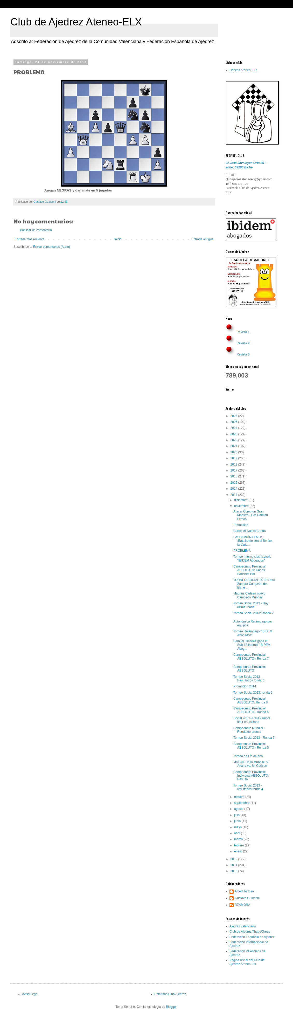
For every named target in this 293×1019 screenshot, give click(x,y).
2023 (234, 434)
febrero (239, 845)
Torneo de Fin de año (248, 756)
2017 (234, 470)
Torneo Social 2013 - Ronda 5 (254, 738)
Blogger (171, 1007)
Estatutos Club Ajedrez (170, 994)
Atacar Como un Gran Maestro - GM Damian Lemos (250, 515)
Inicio (118, 239)
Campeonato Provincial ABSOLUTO (249, 668)
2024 (234, 428)
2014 (234, 488)
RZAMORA (242, 905)
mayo (238, 827)
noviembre (241, 506)
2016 (234, 476)
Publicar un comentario (36, 230)
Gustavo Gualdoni (247, 898)
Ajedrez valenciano (242, 926)
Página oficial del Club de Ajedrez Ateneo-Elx (246, 962)
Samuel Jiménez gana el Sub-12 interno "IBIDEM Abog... (251, 645)
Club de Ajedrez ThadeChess (249, 931)
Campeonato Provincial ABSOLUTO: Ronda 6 (250, 700)
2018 (234, 464)
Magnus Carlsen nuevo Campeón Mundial (249, 595)
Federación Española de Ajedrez (251, 937)
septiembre (242, 803)
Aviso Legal (30, 994)
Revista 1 (242, 332)
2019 (234, 458)
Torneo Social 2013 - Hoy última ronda (250, 605)
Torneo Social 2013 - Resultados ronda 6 (248, 678)
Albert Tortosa (244, 891)
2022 (234, 440)
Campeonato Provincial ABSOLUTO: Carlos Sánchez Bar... (249, 570)
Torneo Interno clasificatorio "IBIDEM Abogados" (252, 558)
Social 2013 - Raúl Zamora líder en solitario (251, 720)
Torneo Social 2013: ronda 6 (252, 692)
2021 (234, 446)
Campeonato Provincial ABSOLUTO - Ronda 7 (251, 656)
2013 (234, 495)
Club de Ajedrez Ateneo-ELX (76, 22)
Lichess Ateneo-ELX (243, 70)
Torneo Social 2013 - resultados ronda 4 (248, 787)
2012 (234, 859)
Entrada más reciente (29, 239)
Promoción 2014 (244, 686)
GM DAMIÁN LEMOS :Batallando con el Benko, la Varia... (253, 540)
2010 (234, 871)
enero (238, 851)
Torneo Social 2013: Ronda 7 (253, 613)
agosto (239, 809)
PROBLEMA (242, 550)
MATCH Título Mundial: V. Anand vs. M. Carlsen (251, 764)
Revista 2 (242, 343)
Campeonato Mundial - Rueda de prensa (249, 730)
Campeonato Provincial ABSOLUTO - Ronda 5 (251, 710)
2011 (234, 865)
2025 (234, 422)
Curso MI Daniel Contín (249, 531)
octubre (239, 797)
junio (238, 821)
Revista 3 (242, 354)
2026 (234, 416)
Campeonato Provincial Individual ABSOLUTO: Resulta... (251, 775)
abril (237, 833)
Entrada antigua (202, 239)
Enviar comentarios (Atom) (51, 247)
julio (237, 815)
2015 (234, 482)
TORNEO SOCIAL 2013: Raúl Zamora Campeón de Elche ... (254, 583)
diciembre (241, 500)
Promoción (240, 525)
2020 (234, 452)
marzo (239, 839)
